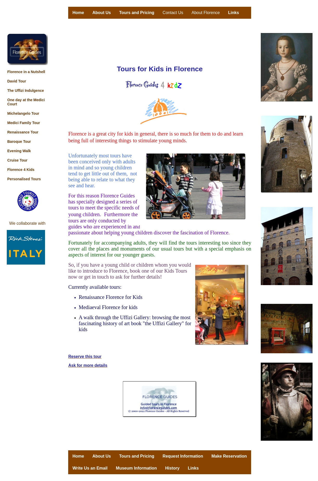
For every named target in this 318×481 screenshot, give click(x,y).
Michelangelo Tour (23, 113)
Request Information (183, 456)
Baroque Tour (19, 141)
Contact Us (173, 12)
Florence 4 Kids (20, 170)
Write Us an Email (89, 468)
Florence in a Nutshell (26, 72)
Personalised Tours (24, 179)
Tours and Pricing (136, 12)
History (172, 468)
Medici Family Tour (23, 123)
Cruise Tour (17, 160)
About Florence (206, 12)
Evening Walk (19, 151)
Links (233, 12)
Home (78, 12)
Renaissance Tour (23, 132)
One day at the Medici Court (26, 102)
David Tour (16, 81)
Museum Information (136, 468)
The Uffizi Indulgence (25, 90)
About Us (101, 12)
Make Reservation (229, 456)
